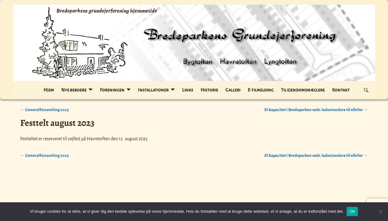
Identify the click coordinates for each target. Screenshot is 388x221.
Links (187, 89)
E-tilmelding (261, 89)
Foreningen (112, 89)
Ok (352, 211)
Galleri (232, 89)
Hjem (49, 89)
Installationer (153, 89)
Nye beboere (73, 89)
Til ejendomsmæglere (303, 89)
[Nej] (380, 211)
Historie (209, 89)
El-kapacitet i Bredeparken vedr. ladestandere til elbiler (316, 109)
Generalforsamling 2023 (44, 109)
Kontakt (341, 89)
